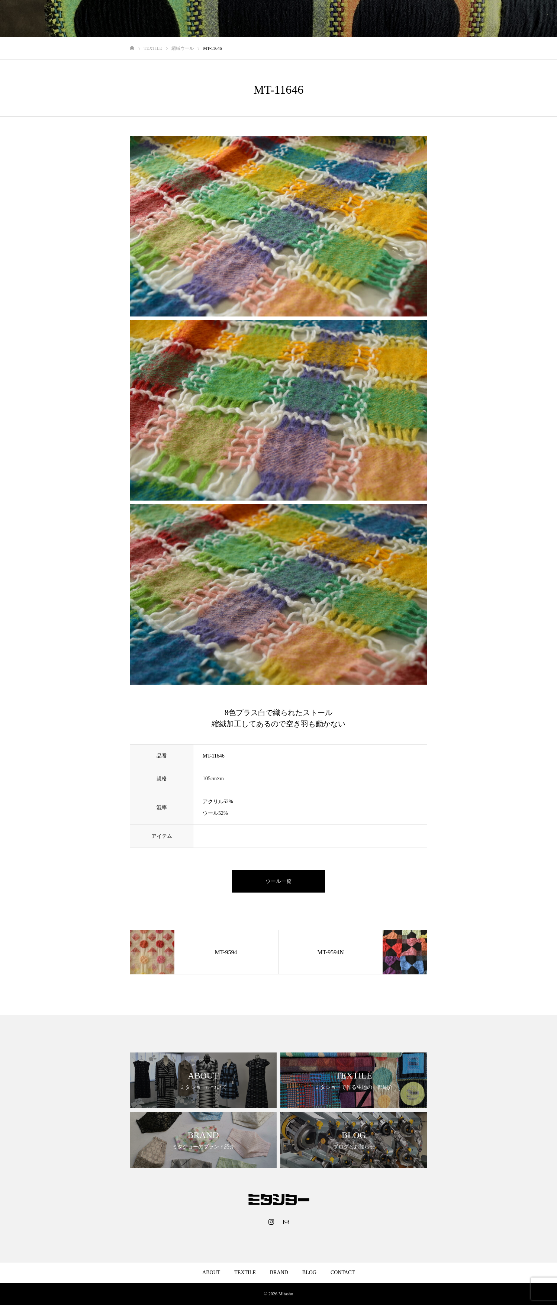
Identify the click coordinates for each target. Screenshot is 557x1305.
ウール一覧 (278, 881)
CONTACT (531, 19)
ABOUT (402, 19)
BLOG (498, 19)
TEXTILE (435, 19)
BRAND (469, 19)
